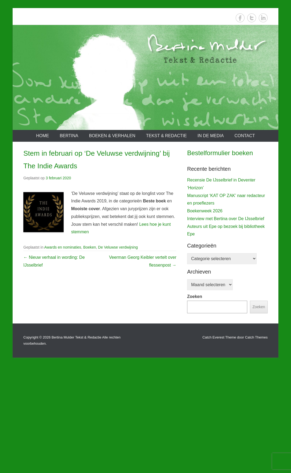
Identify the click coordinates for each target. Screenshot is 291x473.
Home (42, 135)
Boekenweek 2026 (205, 318)
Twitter (251, 17)
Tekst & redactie (166, 135)
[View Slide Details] (227, 215)
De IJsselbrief (203, 264)
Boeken (89, 247)
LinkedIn (263, 17)
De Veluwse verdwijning (118, 247)
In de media (211, 135)
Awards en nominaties (62, 247)
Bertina (69, 135)
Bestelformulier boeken (220, 153)
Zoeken (194, 404)
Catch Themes (256, 445)
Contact (244, 135)
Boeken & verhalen (112, 135)
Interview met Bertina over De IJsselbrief (225, 326)
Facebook (240, 17)
